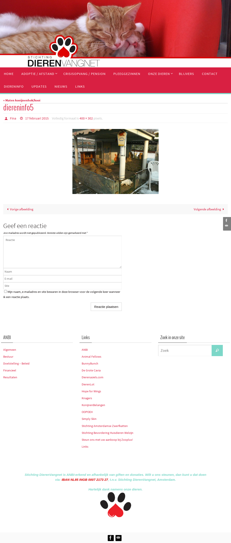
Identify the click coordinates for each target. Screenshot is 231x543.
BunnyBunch (90, 363)
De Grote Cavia (91, 370)
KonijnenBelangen (93, 405)
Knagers (87, 398)
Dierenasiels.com (92, 377)
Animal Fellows (91, 356)
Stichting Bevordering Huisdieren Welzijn (107, 433)
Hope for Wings (91, 391)
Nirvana (121, 524)
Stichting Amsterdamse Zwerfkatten (105, 426)
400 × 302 (86, 118)
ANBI (85, 350)
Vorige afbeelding (19, 209)
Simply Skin (89, 419)
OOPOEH (87, 412)
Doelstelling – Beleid (16, 363)
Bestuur (8, 356)
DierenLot (88, 384)
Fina (13, 118)
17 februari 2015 (37, 118)
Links (85, 446)
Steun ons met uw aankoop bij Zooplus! (107, 440)
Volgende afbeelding (210, 209)
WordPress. (135, 524)
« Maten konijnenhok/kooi (21, 100)
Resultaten (10, 377)
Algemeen (9, 350)
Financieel (9, 370)
